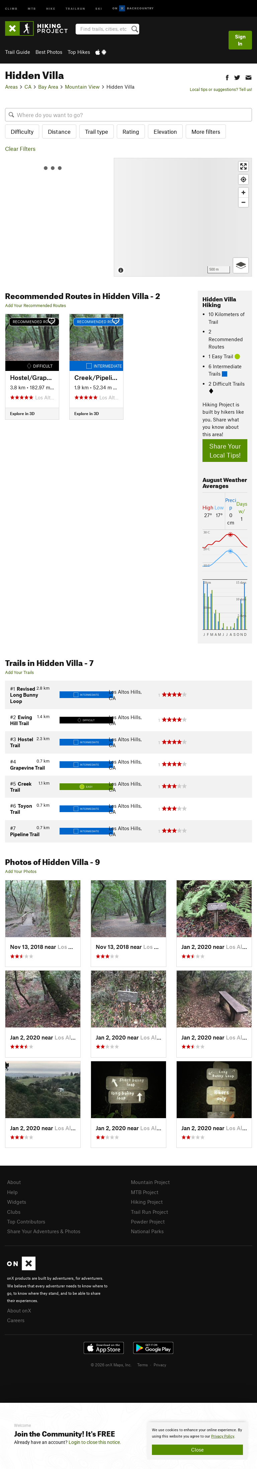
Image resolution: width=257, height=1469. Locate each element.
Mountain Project (150, 1182)
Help (12, 1192)
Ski (98, 8)
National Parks (147, 1231)
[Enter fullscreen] (243, 166)
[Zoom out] (243, 202)
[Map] (183, 217)
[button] (227, 77)
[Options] (240, 265)
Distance (59, 131)
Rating (130, 131)
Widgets (16, 1202)
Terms (142, 1364)
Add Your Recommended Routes (35, 305)
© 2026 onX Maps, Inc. (111, 1364)
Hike (51, 8)
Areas (11, 87)
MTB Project (144, 1192)
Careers (15, 1320)
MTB (32, 8)
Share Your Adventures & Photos (43, 1231)
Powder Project (148, 1221)
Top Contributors (26, 1221)
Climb (11, 8)
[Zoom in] (243, 192)
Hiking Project (147, 1202)
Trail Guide (17, 52)
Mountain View (82, 87)
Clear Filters (20, 148)
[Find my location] (243, 179)
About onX (19, 1310)
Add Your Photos (20, 871)
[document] (197, 1441)
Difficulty (22, 131)
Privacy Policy (222, 1436)
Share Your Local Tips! (225, 450)
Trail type (96, 131)
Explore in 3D (22, 413)
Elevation (165, 131)
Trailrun (75, 8)
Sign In (240, 39)
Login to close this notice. (95, 1442)
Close (197, 1450)
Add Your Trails (19, 672)
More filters (205, 131)
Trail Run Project (149, 1212)
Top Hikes (79, 52)
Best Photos (48, 52)
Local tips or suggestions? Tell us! (221, 89)
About (14, 1182)
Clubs (13, 1212)
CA (27, 87)
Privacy (160, 1364)
